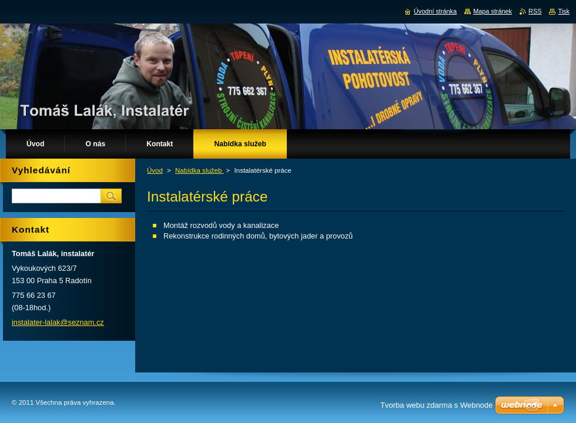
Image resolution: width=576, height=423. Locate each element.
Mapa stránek (492, 11)
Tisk (564, 11)
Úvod (155, 170)
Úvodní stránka (435, 11)
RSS (534, 11)
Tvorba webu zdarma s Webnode (436, 405)
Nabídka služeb (199, 170)
